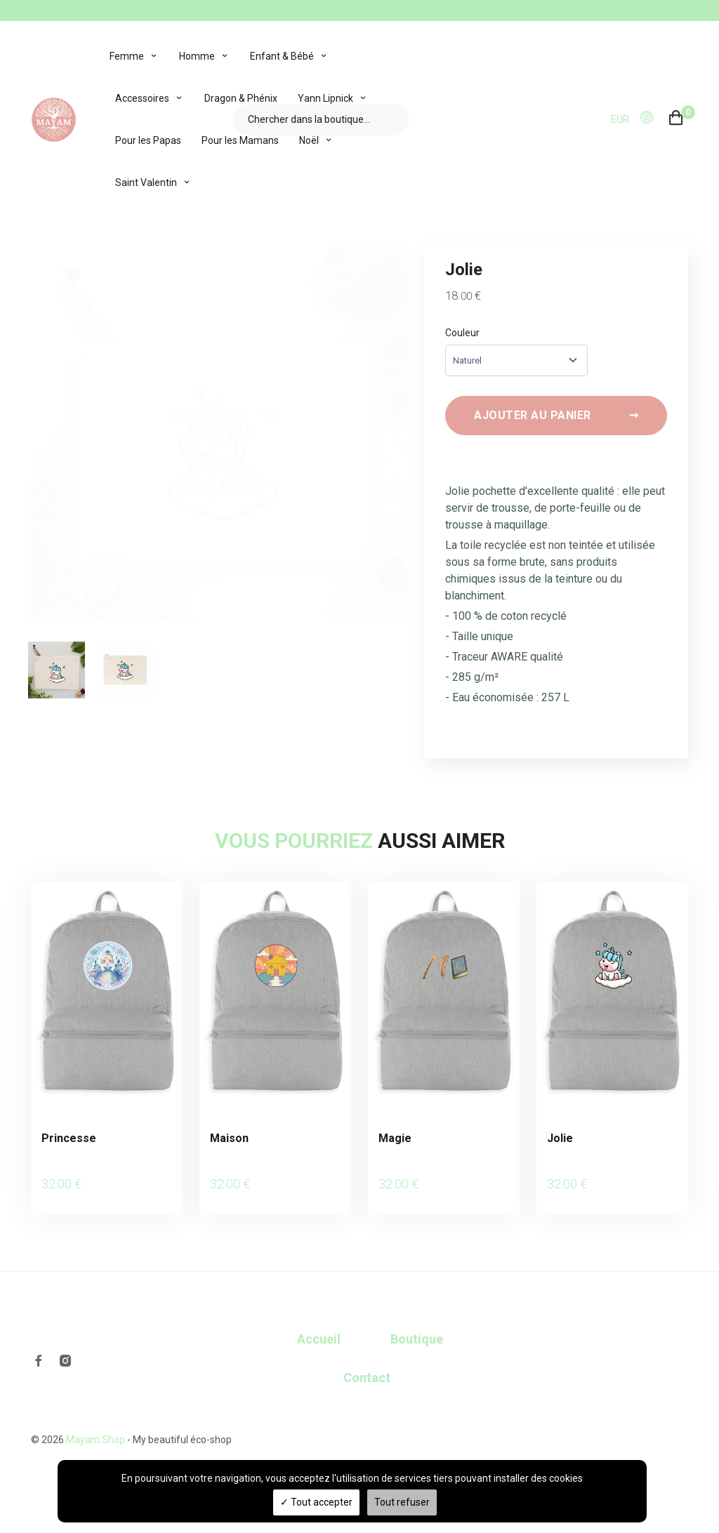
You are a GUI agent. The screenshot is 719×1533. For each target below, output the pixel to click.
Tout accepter (316, 1502)
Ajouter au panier (556, 419)
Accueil (319, 1325)
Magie (394, 1142)
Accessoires (142, 98)
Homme (197, 56)
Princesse (68, 1142)
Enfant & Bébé (282, 56)
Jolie (560, 1142)
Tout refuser (402, 1502)
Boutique (416, 1325)
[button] (650, 118)
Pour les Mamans (240, 140)
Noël (309, 140)
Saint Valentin (146, 182)
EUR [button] (620, 119)
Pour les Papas (148, 140)
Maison (229, 1142)
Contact (366, 1364)
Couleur (462, 332)
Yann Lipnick (325, 98)
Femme (127, 56)
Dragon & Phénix (240, 98)
